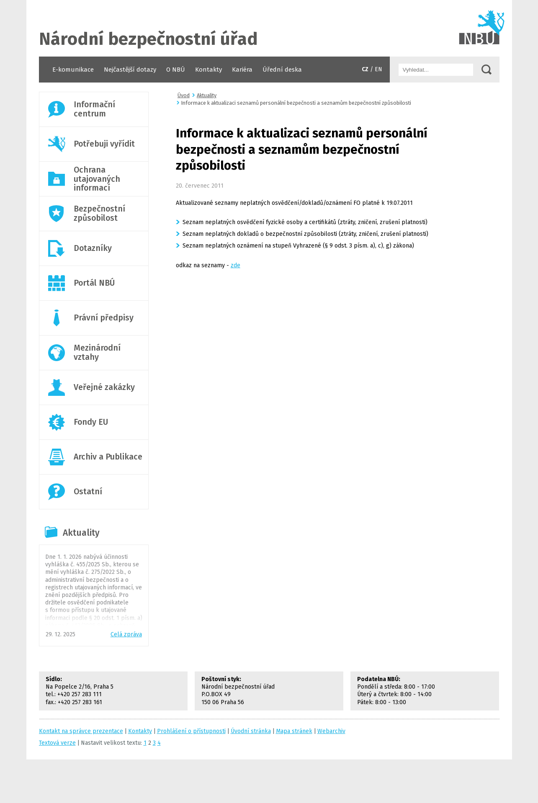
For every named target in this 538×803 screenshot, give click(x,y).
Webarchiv (331, 731)
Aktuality (81, 532)
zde (235, 265)
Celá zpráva (126, 634)
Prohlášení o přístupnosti (191, 731)
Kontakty (208, 69)
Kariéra (242, 69)
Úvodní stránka (269, 28)
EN (378, 69)
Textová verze (57, 742)
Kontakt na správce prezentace (81, 731)
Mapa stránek (294, 731)
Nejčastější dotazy (130, 69)
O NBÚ (175, 69)
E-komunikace (73, 69)
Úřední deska (282, 69)
